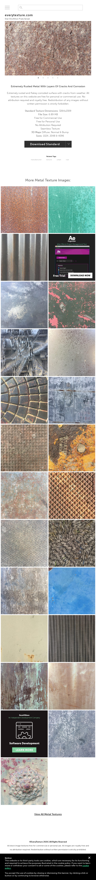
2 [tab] (43, 77)
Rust (67, 160)
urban (59, 160)
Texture (49, 160)
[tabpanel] (48, 43)
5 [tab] (57, 77)
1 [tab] (38, 77)
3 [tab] (48, 77)
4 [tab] (52, 77)
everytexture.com (19, 16)
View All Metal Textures (48, 814)
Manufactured (36, 160)
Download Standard (45, 144)
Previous (2, 43)
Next (93, 43)
